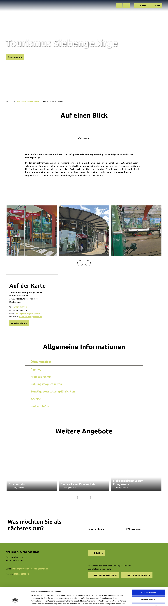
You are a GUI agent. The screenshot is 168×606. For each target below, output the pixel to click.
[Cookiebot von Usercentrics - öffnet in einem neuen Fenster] (15, 601)
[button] (119, 5)
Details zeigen (124, 601)
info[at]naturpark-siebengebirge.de (30, 568)
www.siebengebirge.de (30, 316)
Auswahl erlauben (148, 584)
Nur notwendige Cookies (148, 591)
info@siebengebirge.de (28, 313)
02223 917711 (20, 307)
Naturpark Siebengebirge (28, 101)
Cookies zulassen (148, 577)
